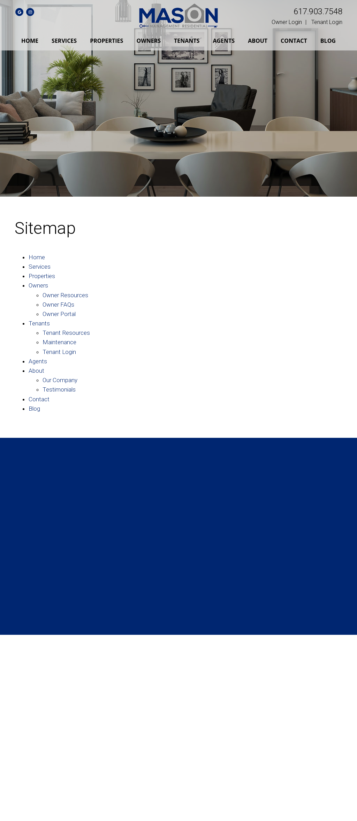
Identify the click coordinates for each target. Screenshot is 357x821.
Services (64, 41)
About (257, 41)
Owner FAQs (58, 304)
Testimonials (59, 389)
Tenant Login (326, 22)
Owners (148, 41)
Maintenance (59, 342)
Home (29, 41)
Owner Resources (65, 295)
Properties (106, 41)
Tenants (186, 41)
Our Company (60, 380)
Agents (224, 41)
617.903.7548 (318, 11)
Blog (328, 41)
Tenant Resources (66, 332)
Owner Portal (59, 313)
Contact (294, 41)
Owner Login (287, 22)
